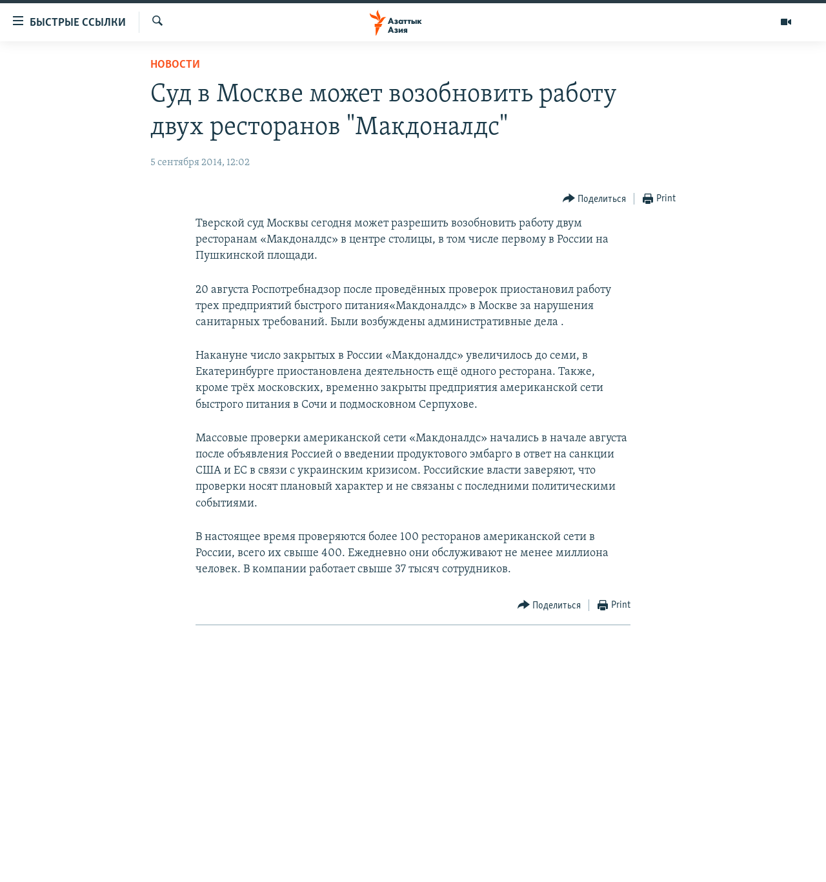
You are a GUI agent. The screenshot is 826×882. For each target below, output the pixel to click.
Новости (175, 65)
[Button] (595, 199)
